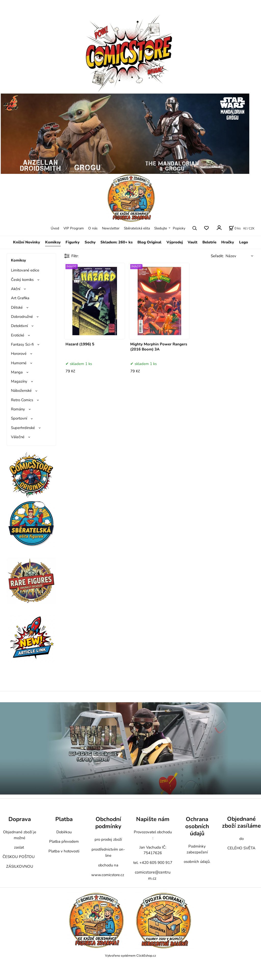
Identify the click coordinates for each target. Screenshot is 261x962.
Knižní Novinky (26, 242)
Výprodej (174, 242)
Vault (192, 242)
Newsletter (111, 228)
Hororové (19, 353)
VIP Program (73, 228)
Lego (243, 242)
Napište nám (152, 819)
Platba (64, 819)
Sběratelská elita (137, 228)
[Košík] (235, 228)
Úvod (55, 228)
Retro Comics (22, 399)
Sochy (90, 242)
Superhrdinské (23, 427)
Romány (18, 409)
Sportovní (19, 418)
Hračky (227, 242)
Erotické (17, 335)
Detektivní (19, 325)
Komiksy (53, 242)
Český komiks (22, 279)
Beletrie (209, 242)
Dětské (17, 307)
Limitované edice (25, 270)
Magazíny (19, 381)
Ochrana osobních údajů (197, 826)
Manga (17, 372)
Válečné (17, 436)
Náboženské (21, 390)
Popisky (179, 228)
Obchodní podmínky (108, 822)
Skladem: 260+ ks (116, 242)
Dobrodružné (22, 316)
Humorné (19, 363)
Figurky (73, 242)
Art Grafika (20, 298)
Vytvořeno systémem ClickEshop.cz (130, 955)
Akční (15, 288)
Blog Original (149, 242)
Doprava (19, 819)
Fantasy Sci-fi (22, 344)
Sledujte (160, 228)
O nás (93, 228)
